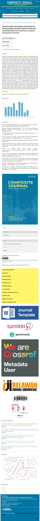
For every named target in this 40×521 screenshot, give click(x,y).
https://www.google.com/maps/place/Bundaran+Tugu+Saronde (16, 150)
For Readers (3, 487)
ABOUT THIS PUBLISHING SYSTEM (9, 302)
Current (26, 8)
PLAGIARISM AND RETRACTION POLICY (10, 292)
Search (20, 16)
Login (35, 1)
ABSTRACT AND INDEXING (7, 298)
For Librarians (3, 492)
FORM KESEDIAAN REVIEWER (8, 269)
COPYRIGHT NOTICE (6, 295)
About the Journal (19, 8)
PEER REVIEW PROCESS (6, 286)
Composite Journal (20, 417)
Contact (27, 11)
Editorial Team (14, 11)
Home (3, 22)
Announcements (9, 8)
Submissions (21, 11)
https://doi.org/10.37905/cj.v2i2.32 (12, 49)
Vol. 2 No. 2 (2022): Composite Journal (21, 22)
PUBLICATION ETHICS (6, 279)
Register (30, 1)
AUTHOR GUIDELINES (6, 276)
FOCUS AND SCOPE (6, 289)
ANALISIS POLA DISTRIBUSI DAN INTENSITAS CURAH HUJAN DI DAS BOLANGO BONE (18, 442)
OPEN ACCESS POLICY (6, 282)
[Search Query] (20, 14)
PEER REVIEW (5, 273)
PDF (5, 227)
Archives (32, 8)
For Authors (3, 489)
